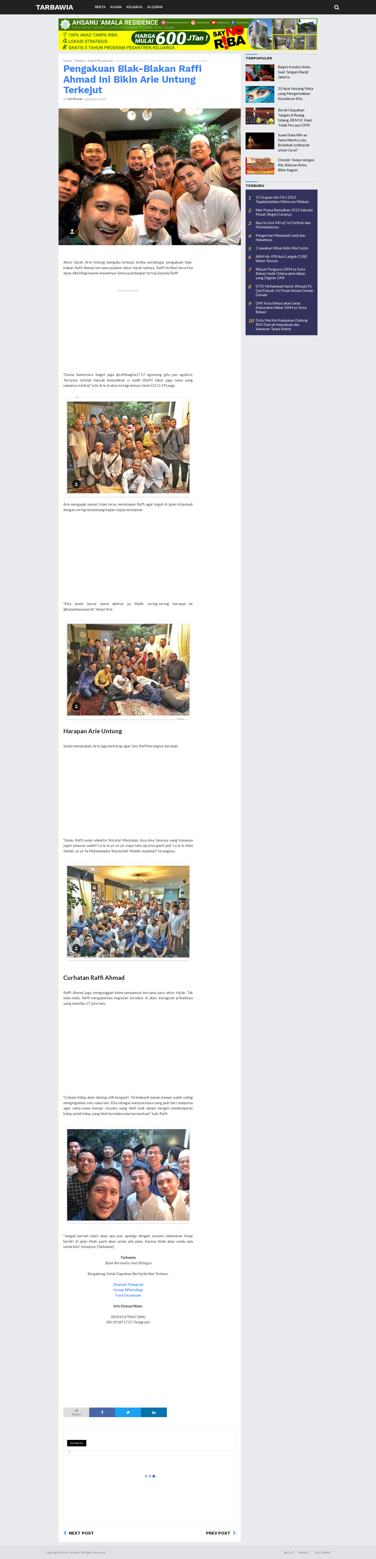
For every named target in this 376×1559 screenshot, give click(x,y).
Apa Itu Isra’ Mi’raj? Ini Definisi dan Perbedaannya (283, 224)
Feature (79, 61)
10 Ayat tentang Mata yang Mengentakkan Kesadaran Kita (295, 93)
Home (67, 61)
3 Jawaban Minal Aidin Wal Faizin (282, 248)
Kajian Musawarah (100, 61)
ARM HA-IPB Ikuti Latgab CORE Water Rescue (281, 258)
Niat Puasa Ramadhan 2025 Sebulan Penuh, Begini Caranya (284, 212)
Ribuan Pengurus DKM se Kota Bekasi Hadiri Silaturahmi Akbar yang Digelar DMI (281, 273)
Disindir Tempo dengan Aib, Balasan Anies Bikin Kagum (296, 165)
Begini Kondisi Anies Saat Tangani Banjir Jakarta (294, 72)
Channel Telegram (128, 1284)
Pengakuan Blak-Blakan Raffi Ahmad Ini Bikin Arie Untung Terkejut (132, 79)
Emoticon (76, 1443)
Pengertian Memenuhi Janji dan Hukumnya (280, 237)
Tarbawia (54, 7)
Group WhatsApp (128, 1290)
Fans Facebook (128, 1295)
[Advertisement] (128, 333)
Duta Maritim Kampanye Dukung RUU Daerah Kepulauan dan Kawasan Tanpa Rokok (282, 324)
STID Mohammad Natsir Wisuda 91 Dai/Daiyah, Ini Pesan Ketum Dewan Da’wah (284, 290)
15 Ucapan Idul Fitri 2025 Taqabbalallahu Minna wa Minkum (282, 199)
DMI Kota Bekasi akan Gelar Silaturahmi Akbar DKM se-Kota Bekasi (281, 307)
